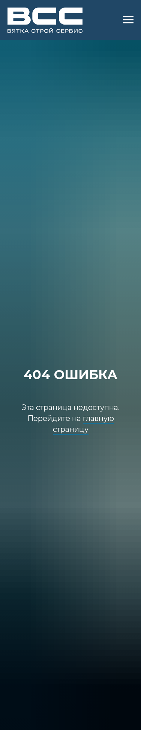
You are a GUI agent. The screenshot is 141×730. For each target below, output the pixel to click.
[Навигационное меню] (128, 20)
